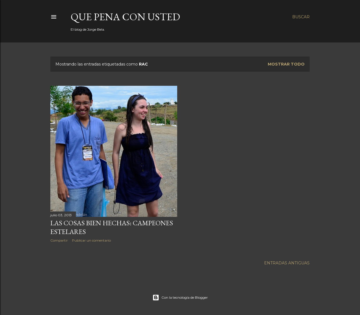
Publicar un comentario (91, 240)
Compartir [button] (59, 240)
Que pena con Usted (125, 16)
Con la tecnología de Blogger (180, 297)
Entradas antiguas (287, 263)
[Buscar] (301, 17)
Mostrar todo (286, 64)
